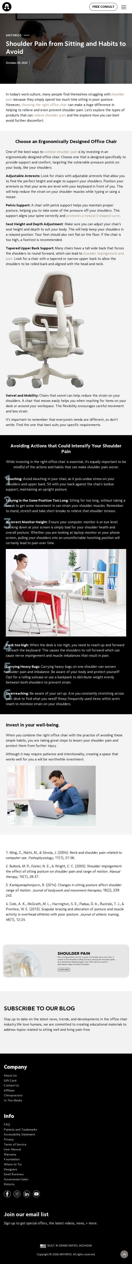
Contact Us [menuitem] (11, 1085)
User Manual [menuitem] (12, 1149)
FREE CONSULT (103, 7)
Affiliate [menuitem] (9, 1090)
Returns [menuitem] (9, 1184)
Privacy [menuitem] (9, 1139)
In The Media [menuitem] (13, 1100)
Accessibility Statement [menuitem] (19, 1134)
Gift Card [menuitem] (10, 1080)
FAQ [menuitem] (7, 1124)
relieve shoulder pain (50, 115)
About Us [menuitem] (10, 1075)
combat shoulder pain (60, 151)
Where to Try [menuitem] (13, 1164)
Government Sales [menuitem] (16, 1179)
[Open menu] (85, 6)
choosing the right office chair (44, 104)
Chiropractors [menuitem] (13, 1095)
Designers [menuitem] (10, 1169)
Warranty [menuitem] (10, 1154)
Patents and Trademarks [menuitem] (20, 1129)
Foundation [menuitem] (12, 1159)
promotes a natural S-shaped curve (93, 215)
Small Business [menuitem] (14, 1174)
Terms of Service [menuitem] (15, 1144)
